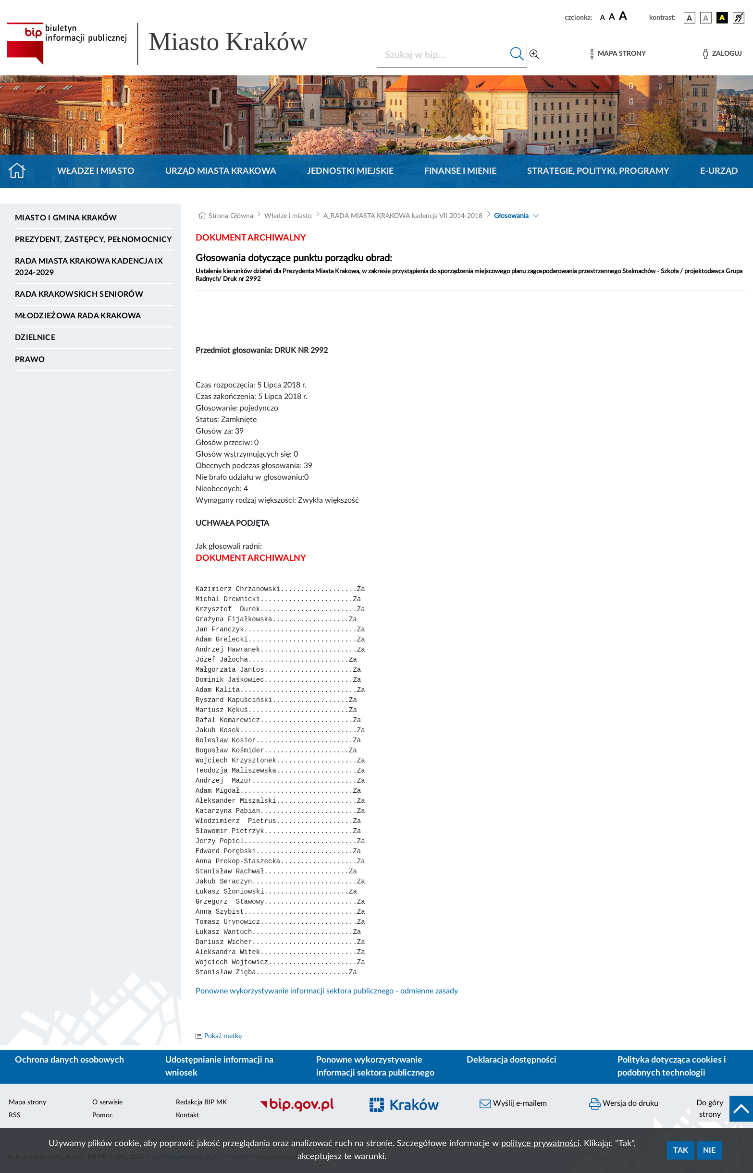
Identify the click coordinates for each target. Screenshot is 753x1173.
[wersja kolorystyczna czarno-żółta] (722, 18)
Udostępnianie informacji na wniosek (219, 1066)
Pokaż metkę (223, 1036)
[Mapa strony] (618, 54)
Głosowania (511, 216)
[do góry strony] (721, 1109)
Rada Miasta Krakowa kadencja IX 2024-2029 (89, 267)
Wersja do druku (623, 1104)
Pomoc (102, 1115)
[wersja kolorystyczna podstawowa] (689, 18)
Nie (709, 1150)
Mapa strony (27, 1102)
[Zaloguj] (722, 54)
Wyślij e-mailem (513, 1104)
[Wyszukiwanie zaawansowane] (534, 55)
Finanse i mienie (460, 171)
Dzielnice (35, 337)
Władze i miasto (96, 171)
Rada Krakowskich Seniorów (79, 294)
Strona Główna (231, 216)
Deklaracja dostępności (511, 1060)
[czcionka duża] (632, 16)
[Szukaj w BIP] (442, 55)
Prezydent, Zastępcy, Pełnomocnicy (93, 239)
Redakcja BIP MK (201, 1102)
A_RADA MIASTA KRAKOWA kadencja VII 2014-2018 (402, 216)
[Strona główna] (21, 171)
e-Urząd (719, 171)
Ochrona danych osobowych (69, 1060)
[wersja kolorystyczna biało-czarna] (706, 18)
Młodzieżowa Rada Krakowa (78, 316)
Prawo (30, 359)
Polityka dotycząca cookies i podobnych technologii (671, 1066)
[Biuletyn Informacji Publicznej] (306, 1110)
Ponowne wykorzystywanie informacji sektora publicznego (375, 1066)
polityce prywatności (540, 1143)
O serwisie (107, 1102)
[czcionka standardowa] (602, 17)
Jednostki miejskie (350, 171)
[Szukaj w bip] (517, 55)
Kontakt (187, 1115)
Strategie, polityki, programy (598, 171)
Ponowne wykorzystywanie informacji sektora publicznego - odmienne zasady (327, 991)
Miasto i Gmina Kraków (66, 218)
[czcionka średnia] (612, 17)
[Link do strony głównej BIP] (171, 44)
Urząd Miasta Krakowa (220, 171)
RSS (15, 1115)
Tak (680, 1150)
